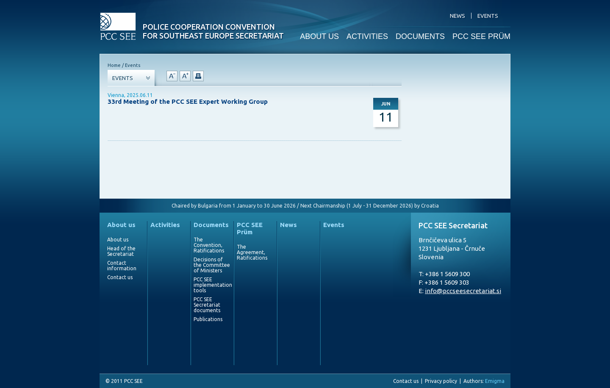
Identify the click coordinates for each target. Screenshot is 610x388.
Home (114, 65)
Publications (208, 319)
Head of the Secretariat (121, 251)
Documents (211, 224)
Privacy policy (441, 381)
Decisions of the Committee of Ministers (212, 265)
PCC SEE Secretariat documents (207, 305)
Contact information (121, 265)
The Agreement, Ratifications (252, 252)
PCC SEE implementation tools (212, 285)
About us (121, 224)
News (288, 224)
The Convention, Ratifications (209, 245)
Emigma (495, 381)
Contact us (120, 277)
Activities (165, 224)
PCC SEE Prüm (250, 228)
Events (333, 224)
